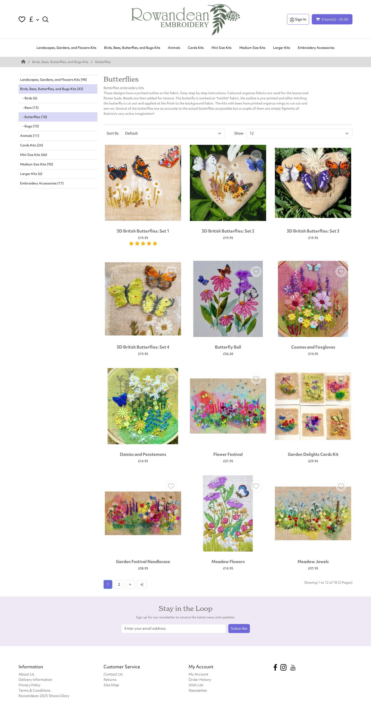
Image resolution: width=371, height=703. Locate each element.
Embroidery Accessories (316, 48)
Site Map (111, 684)
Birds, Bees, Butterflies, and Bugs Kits (132, 48)
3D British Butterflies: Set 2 (228, 231)
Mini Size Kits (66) (33, 155)
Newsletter (198, 690)
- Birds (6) (28, 98)
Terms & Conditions (34, 690)
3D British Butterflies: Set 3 (313, 231)
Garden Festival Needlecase (143, 561)
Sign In (298, 19)
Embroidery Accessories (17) (42, 183)
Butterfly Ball (228, 347)
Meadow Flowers (228, 561)
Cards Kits (196, 48)
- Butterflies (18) (33, 117)
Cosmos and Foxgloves (313, 347)
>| (141, 584)
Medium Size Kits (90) (36, 164)
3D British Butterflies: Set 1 (143, 231)
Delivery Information (35, 679)
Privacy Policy (29, 684)
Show (238, 133)
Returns (110, 679)
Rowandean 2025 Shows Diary (44, 695)
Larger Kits (281, 48)
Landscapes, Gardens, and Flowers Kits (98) (53, 79)
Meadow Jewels (313, 561)
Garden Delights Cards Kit (313, 454)
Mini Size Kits (222, 48)
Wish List (196, 684)
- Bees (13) (29, 107)
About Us (26, 674)
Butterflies (103, 62)
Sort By (113, 133)
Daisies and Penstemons (143, 454)
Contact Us (113, 674)
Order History (200, 679)
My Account (198, 674)
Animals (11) (29, 136)
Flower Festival (228, 454)
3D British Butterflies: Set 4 (143, 347)
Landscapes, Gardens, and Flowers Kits (66, 48)
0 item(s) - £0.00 (332, 19)
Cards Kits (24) (31, 145)
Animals (174, 48)
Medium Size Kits (252, 48)
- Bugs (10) (29, 126)
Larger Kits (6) (31, 174)
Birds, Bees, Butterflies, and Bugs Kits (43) (51, 89)
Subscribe (239, 628)
